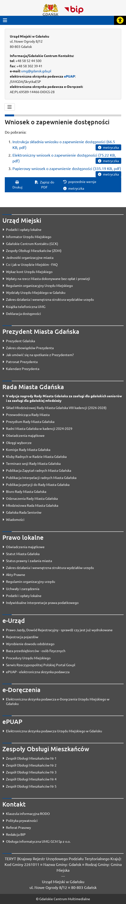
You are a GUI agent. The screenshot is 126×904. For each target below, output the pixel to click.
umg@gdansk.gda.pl (36, 71)
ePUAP (69, 76)
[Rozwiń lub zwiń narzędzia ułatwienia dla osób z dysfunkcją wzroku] (120, 20)
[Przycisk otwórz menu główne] (5, 20)
